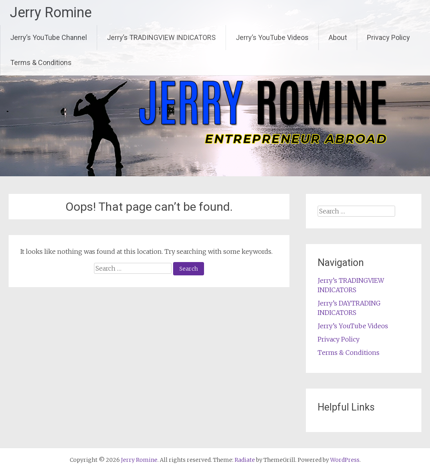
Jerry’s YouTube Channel (48, 37)
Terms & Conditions (41, 62)
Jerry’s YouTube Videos (272, 37)
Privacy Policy (388, 37)
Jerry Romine (51, 12)
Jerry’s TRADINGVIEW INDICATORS (161, 37)
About (338, 37)
